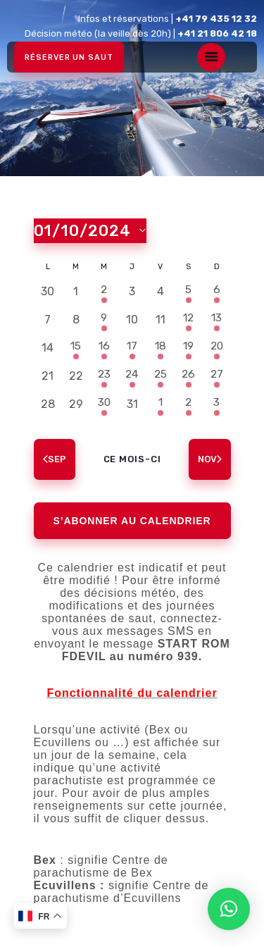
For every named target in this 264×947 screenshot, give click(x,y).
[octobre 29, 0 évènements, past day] (76, 404)
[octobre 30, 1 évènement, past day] (104, 404)
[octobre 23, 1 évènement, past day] (104, 376)
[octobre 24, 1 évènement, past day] (132, 376)
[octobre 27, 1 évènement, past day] (217, 376)
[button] (229, 909)
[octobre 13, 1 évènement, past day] (217, 320)
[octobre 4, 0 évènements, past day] (160, 292)
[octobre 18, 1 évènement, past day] (160, 348)
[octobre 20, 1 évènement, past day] (217, 348)
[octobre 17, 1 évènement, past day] (132, 348)
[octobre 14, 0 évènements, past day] (48, 348)
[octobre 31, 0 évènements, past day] (132, 404)
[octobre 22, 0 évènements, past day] (76, 376)
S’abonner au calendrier (132, 520)
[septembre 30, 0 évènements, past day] (48, 292)
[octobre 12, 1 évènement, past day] (189, 320)
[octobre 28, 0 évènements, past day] (48, 404)
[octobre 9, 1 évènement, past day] (104, 320)
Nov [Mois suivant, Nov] (210, 459)
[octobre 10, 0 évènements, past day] (132, 320)
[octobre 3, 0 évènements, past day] (132, 292)
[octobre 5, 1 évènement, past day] (189, 292)
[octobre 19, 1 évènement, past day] (189, 348)
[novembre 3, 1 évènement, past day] (217, 404)
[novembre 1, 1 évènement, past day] (160, 404)
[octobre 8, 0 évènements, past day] (76, 320)
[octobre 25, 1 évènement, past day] (160, 376)
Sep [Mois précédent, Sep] (54, 459)
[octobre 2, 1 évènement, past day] (104, 292)
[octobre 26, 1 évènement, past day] (189, 376)
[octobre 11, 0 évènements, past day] (160, 320)
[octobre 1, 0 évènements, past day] (76, 292)
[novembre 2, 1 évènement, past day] (189, 404)
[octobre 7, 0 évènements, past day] (48, 320)
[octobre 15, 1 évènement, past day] (76, 348)
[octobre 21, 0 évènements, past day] (48, 376)
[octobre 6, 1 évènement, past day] (217, 292)
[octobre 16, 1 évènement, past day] (104, 348)
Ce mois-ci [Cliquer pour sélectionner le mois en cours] (132, 459)
